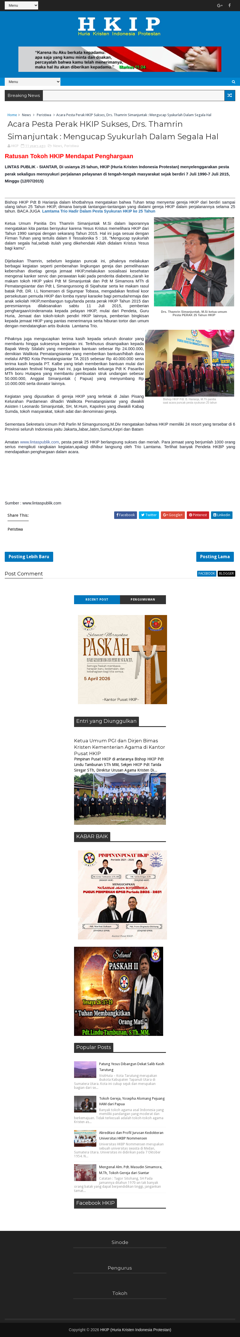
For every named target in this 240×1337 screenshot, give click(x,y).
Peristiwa (44, 115)
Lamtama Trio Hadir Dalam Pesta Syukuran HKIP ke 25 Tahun (98, 211)
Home (12, 115)
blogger (226, 573)
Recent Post (97, 599)
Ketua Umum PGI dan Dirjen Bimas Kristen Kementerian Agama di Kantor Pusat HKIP (119, 747)
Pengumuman (143, 599)
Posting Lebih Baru (29, 556)
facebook (207, 573)
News (26, 115)
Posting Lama (215, 556)
